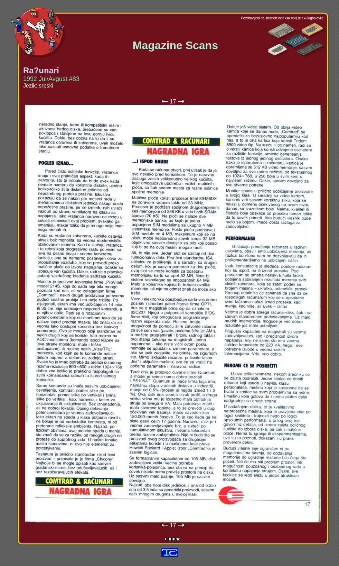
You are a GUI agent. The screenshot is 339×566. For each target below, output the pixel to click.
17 (173, 101)
